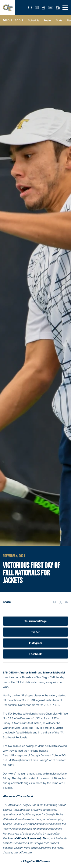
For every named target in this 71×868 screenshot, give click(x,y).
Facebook (35, 653)
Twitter (35, 632)
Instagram (35, 643)
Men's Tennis (13, 20)
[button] (30, 7)
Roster (47, 20)
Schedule (33, 20)
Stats (59, 20)
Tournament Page (35, 621)
